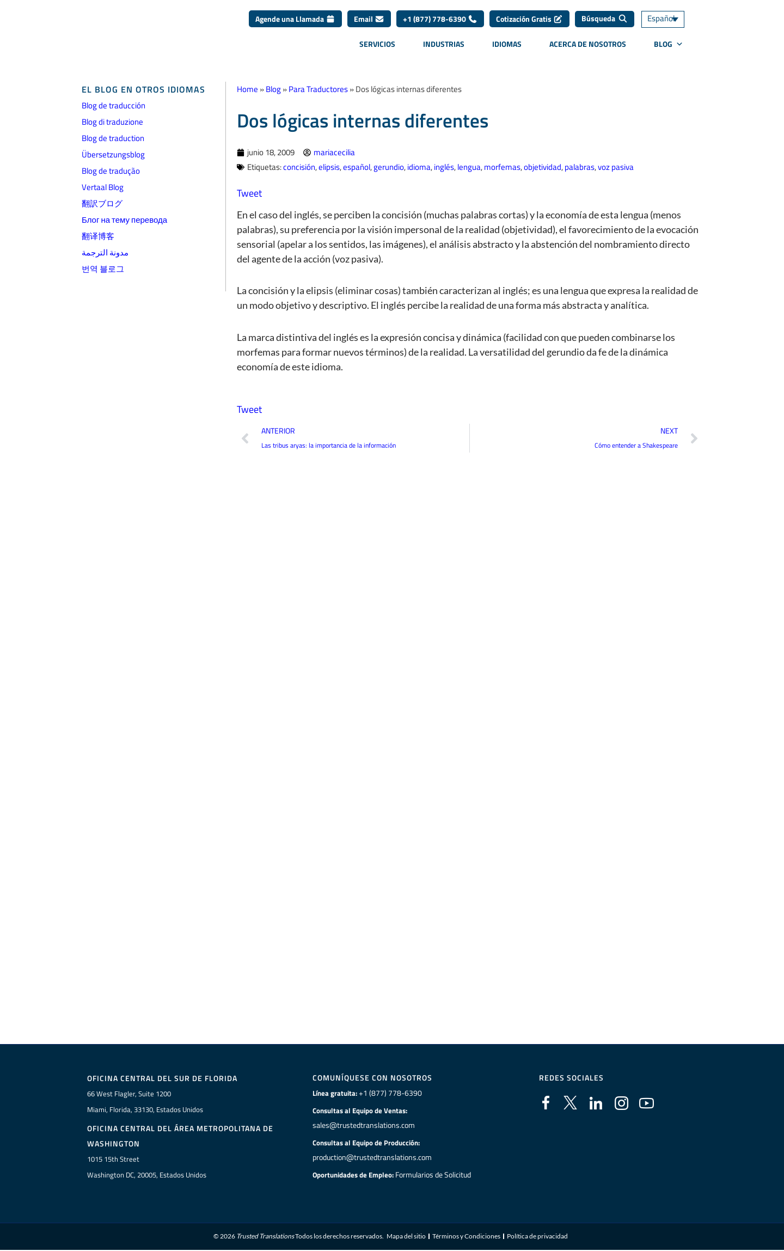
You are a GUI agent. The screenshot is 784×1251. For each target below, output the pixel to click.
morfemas (502, 167)
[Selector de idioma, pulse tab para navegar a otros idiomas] (672, 23)
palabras (580, 167)
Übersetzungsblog (113, 154)
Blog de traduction (113, 138)
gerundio (388, 167)
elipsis (329, 167)
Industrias (443, 47)
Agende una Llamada (295, 22)
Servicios (377, 47)
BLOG (668, 48)
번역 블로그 (103, 269)
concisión (299, 167)
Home (247, 89)
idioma (419, 167)
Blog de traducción (113, 105)
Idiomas (507, 47)
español (356, 167)
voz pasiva (616, 167)
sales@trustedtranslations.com (362, 1125)
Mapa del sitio (406, 1237)
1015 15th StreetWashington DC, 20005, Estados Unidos (146, 1167)
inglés (444, 167)
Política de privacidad (537, 1237)
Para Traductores (318, 89)
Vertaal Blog (103, 187)
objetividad (542, 167)
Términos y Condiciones (466, 1237)
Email (369, 22)
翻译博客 (98, 236)
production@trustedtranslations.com (371, 1157)
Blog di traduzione (112, 121)
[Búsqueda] (604, 23)
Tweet (249, 192)
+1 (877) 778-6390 (440, 22)
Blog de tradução (111, 170)
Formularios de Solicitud (433, 1174)
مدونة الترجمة (105, 252)
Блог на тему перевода (124, 219)
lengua (469, 167)
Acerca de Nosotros (587, 47)
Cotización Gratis (529, 22)
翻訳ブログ (102, 203)
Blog (273, 89)
